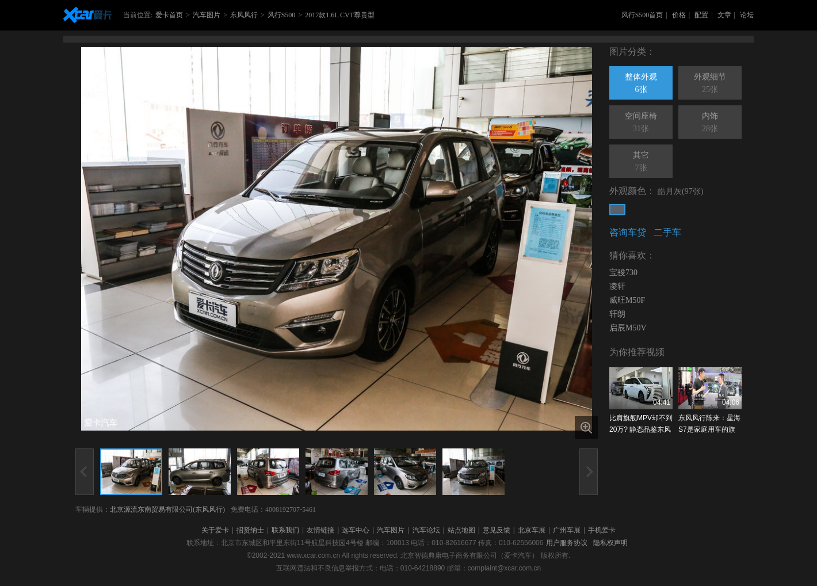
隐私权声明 (610, 543)
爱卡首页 (169, 15)
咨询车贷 (627, 232)
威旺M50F (627, 300)
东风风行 (244, 15)
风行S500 (282, 15)
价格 (679, 15)
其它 (641, 162)
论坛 (747, 15)
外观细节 (710, 84)
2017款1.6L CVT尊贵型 (340, 15)
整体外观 (641, 84)
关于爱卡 (215, 530)
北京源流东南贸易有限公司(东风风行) (167, 509)
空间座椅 (641, 123)
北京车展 (531, 530)
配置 (701, 15)
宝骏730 (623, 272)
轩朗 (617, 314)
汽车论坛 (426, 530)
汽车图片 (206, 15)
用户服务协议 (566, 543)
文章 (724, 15)
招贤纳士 (250, 530)
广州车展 (567, 530)
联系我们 (285, 530)
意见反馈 (496, 530)
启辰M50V (628, 328)
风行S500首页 (642, 15)
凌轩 (617, 286)
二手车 (667, 232)
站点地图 (461, 530)
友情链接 (320, 530)
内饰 (710, 123)
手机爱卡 (602, 530)
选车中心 (355, 530)
